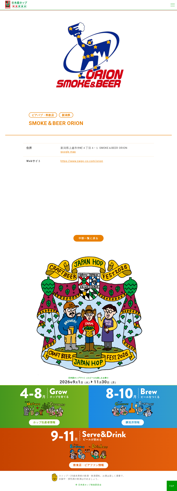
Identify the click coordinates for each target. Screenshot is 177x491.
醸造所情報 (133, 422)
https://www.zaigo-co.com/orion (82, 161)
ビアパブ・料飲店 (43, 115)
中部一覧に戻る (88, 238)
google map (68, 151)
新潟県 (66, 115)
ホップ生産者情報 (44, 422)
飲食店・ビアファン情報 (88, 465)
